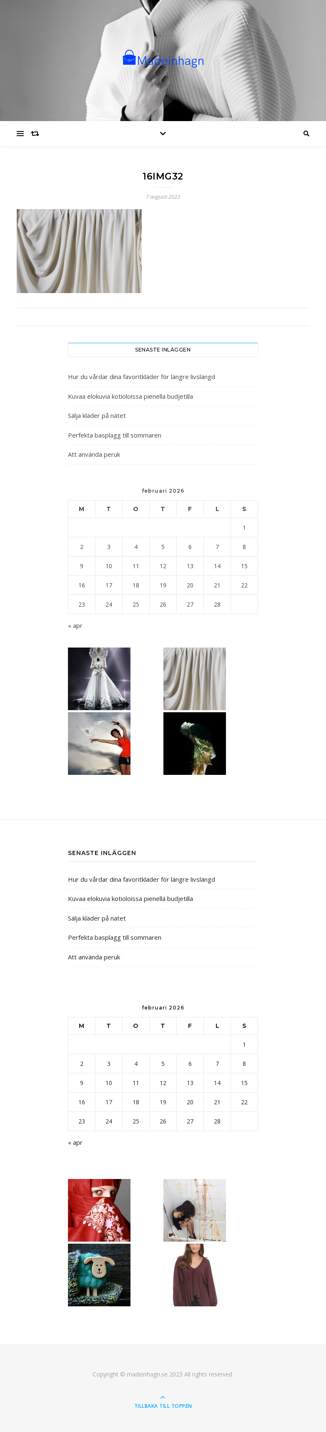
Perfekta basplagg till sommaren (114, 435)
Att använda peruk (94, 454)
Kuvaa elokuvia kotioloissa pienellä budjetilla (130, 396)
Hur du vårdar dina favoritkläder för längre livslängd (141, 376)
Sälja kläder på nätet (97, 415)
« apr (75, 625)
